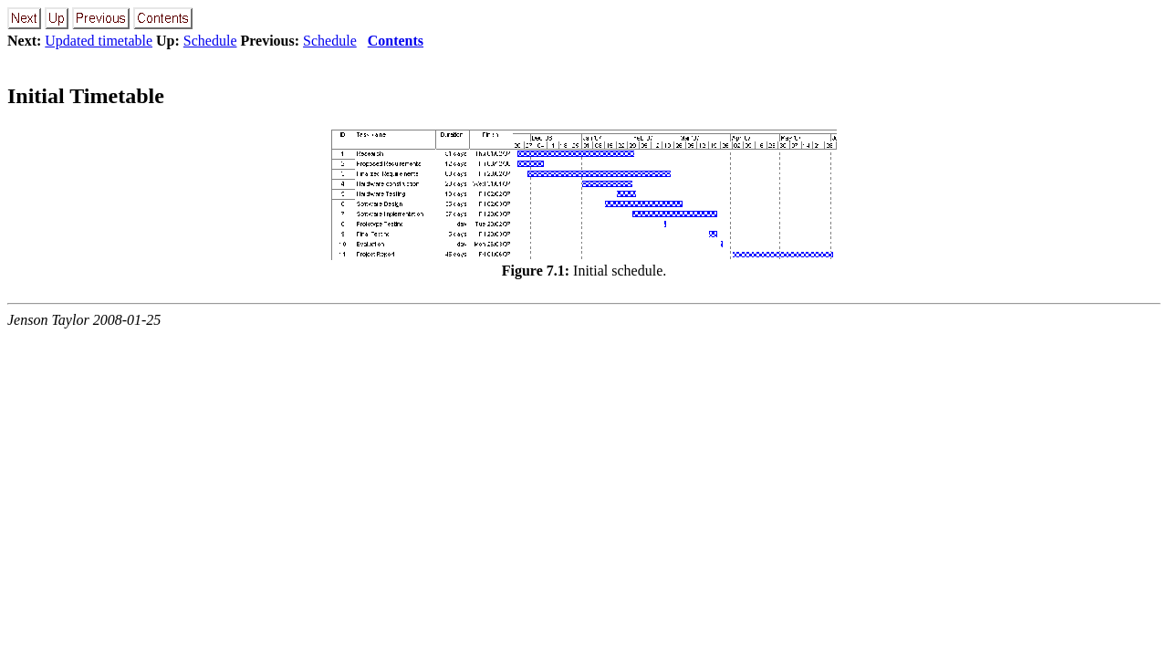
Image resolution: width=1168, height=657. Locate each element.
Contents (395, 40)
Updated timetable (98, 40)
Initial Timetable (85, 96)
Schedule (210, 40)
